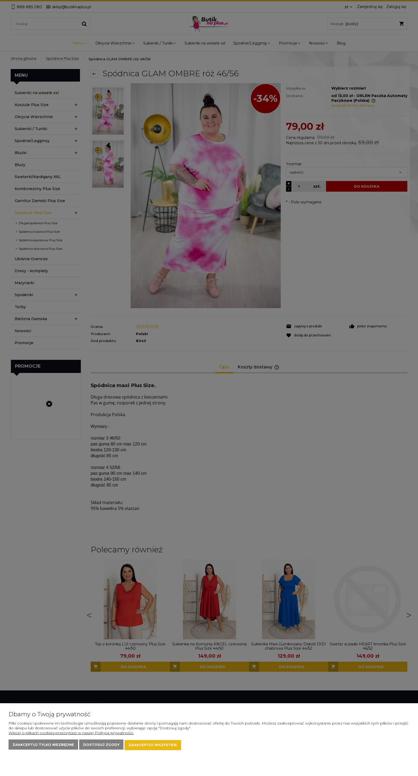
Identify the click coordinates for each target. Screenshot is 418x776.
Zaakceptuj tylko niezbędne (43, 745)
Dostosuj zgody (101, 745)
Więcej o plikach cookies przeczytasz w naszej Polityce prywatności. (71, 733)
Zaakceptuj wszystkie (152, 745)
